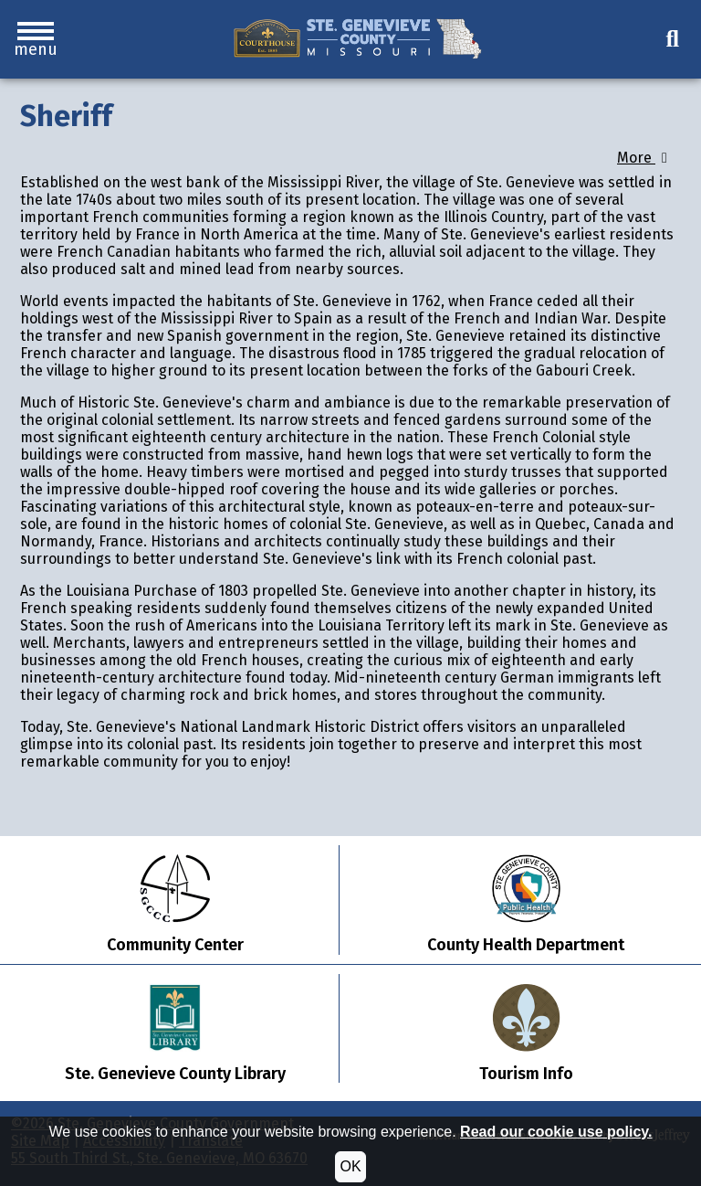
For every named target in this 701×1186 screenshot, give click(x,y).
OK (350, 1166)
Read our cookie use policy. (556, 1131)
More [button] (645, 157)
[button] (36, 39)
